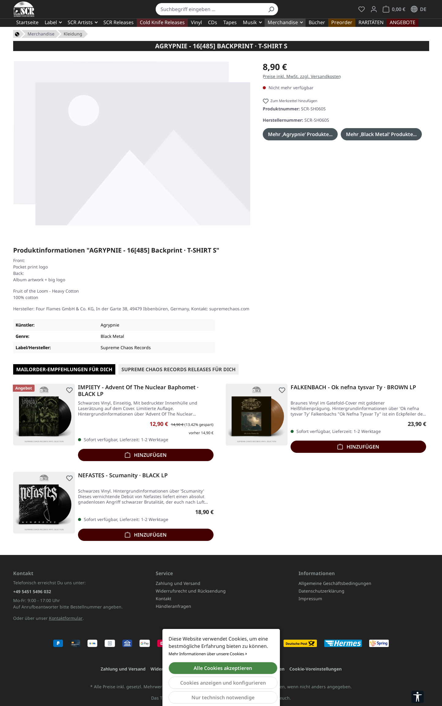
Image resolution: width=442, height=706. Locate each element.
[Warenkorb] (394, 9)
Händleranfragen (173, 606)
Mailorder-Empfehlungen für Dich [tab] (64, 369)
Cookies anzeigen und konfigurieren (223, 682)
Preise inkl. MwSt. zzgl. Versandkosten (302, 76)
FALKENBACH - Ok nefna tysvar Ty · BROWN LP (353, 387)
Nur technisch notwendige (222, 697)
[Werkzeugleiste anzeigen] (417, 697)
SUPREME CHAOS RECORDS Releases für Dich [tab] (178, 369)
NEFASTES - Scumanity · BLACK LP (123, 475)
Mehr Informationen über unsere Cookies (206, 653)
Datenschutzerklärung (321, 591)
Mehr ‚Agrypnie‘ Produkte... (300, 134)
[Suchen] (271, 9)
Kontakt (163, 598)
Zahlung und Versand (178, 583)
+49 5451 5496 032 (32, 591)
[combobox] (210, 9)
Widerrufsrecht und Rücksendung (191, 591)
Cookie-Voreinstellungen (315, 669)
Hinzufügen (146, 454)
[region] (132, 143)
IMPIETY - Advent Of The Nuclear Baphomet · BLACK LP (138, 390)
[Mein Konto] (374, 9)
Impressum (310, 598)
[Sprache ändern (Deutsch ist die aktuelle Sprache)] (418, 9)
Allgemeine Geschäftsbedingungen (335, 583)
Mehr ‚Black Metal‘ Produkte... (381, 134)
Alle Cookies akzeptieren (223, 668)
